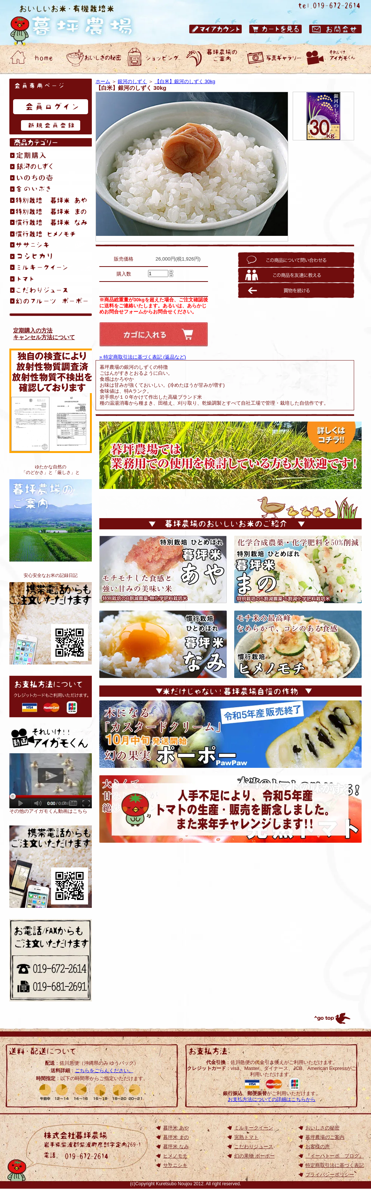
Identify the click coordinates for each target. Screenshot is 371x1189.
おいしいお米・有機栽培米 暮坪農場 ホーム (34, 58)
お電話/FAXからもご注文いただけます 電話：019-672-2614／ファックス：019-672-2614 (50, 960)
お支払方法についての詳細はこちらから (272, 1099)
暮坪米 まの (176, 1137)
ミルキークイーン (253, 1128)
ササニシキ (175, 1165)
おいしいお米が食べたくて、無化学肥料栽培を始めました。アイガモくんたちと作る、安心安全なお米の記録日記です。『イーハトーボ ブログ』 (50, 623)
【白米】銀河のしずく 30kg (185, 81)
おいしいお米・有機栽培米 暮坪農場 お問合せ (335, 29)
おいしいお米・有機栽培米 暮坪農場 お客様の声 (273, 58)
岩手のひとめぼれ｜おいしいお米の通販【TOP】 (50, 866)
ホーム (103, 81)
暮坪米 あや (176, 1128)
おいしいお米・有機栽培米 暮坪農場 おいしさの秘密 (94, 58)
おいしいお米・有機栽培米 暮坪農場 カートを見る (275, 29)
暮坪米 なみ (176, 1146)
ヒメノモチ (175, 1156)
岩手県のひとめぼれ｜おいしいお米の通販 (79, 22)
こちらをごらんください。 (104, 1070)
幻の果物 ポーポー (254, 1156)
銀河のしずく (132, 81)
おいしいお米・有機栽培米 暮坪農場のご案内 (214, 58)
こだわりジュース (253, 1146)
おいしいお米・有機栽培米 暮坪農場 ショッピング (154, 58)
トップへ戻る (331, 1018)
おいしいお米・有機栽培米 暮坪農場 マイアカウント (215, 29)
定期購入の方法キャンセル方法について (44, 333)
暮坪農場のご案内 (50, 520)
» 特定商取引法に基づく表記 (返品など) (142, 357)
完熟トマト (246, 1137)
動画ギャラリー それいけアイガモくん (333, 58)
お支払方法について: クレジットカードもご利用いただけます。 (50, 696)
